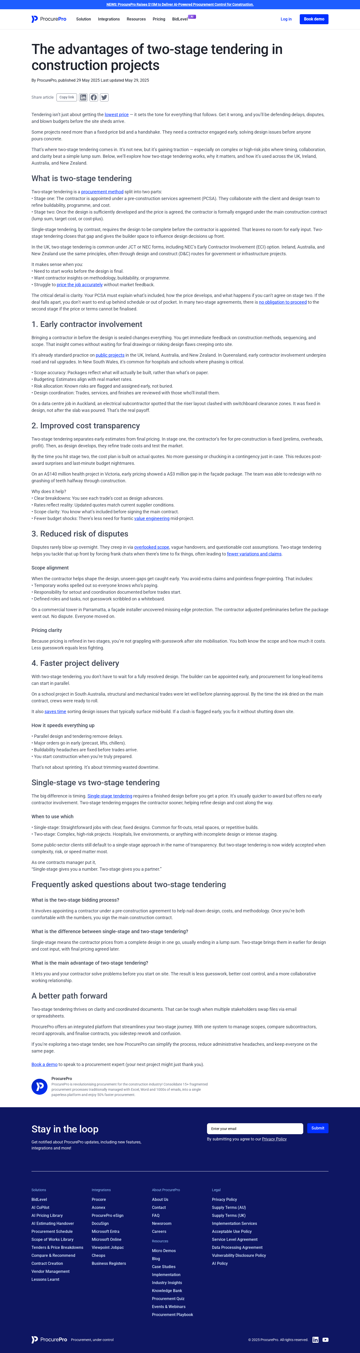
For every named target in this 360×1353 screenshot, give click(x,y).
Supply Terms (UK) (229, 1215)
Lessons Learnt (45, 1279)
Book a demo (45, 1064)
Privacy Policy (274, 1139)
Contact (159, 1207)
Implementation (166, 1274)
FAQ (156, 1215)
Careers (159, 1231)
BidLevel (180, 19)
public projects (110, 355)
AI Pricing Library (47, 1215)
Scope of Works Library (53, 1239)
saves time (55, 711)
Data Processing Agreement (237, 1247)
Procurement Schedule (52, 1231)
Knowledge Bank (167, 1290)
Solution (83, 19)
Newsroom (162, 1223)
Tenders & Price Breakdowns (57, 1247)
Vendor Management (51, 1271)
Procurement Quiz (168, 1298)
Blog (156, 1258)
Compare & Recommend (53, 1255)
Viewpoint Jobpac (108, 1247)
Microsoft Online (107, 1239)
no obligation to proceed (283, 302)
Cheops (98, 1255)
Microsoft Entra (106, 1231)
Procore (99, 1199)
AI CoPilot (40, 1207)
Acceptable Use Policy (232, 1231)
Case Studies (164, 1266)
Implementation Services (234, 1223)
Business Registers (109, 1263)
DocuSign (100, 1223)
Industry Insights (167, 1282)
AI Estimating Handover (53, 1223)
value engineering (152, 518)
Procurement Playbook (172, 1314)
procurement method (102, 191)
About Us (160, 1199)
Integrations (109, 19)
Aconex (98, 1207)
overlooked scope (151, 547)
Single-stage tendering (110, 796)
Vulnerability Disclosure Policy (239, 1255)
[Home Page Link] (49, 19)
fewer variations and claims (254, 553)
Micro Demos (164, 1250)
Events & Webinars (169, 1306)
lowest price (117, 114)
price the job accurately (80, 284)
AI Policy (220, 1263)
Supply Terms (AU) (229, 1207)
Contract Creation (47, 1263)
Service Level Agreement (235, 1239)
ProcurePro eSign (108, 1215)
